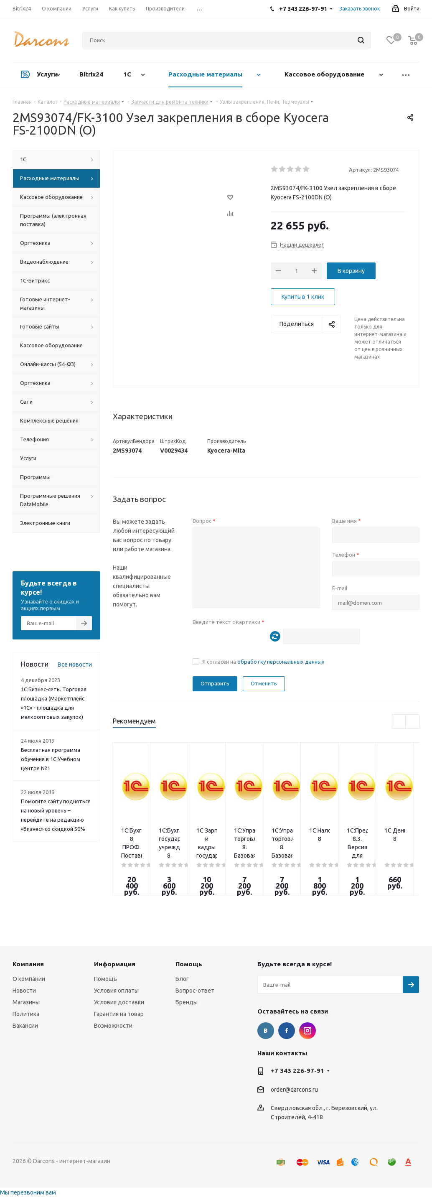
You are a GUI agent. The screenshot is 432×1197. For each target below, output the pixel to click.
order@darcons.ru (294, 1089)
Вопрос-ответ (194, 990)
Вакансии (25, 1025)
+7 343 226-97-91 (297, 1070)
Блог (182, 978)
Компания (28, 964)
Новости (24, 990)
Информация (114, 964)
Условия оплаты (116, 990)
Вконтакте (265, 1030)
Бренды (186, 1002)
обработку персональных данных (281, 662)
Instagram (307, 1030)
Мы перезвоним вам (28, 1192)
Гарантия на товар (119, 1014)
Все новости (75, 664)
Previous (399, 722)
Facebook (286, 1030)
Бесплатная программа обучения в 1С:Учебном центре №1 (50, 759)
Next (412, 722)
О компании (29, 978)
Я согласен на (263, 662)
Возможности (113, 1025)
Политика (26, 1014)
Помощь (105, 978)
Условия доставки (119, 1002)
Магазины (26, 1002)
